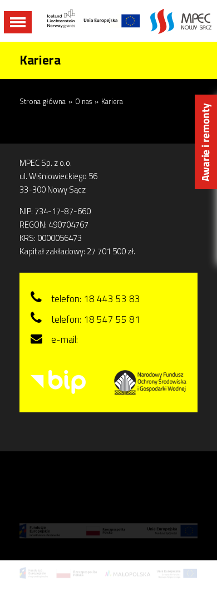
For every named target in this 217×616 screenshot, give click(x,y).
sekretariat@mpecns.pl (125, 339)
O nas (83, 101)
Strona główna (42, 101)
